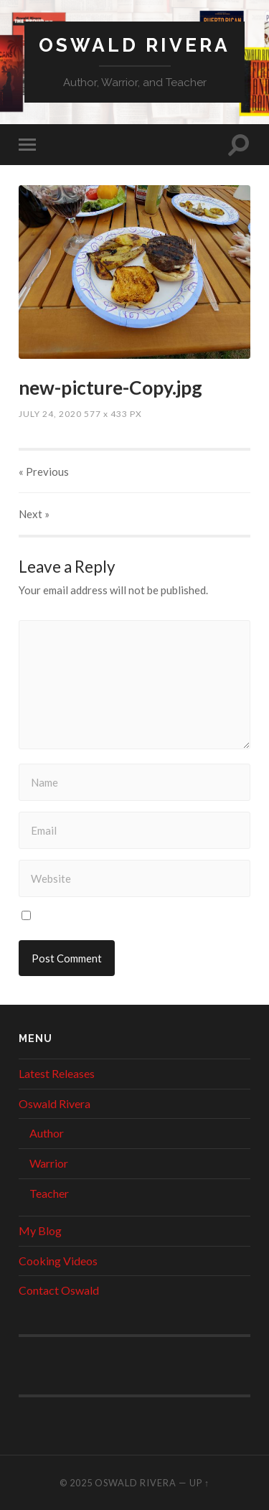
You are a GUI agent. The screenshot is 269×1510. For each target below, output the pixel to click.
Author (46, 1133)
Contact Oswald (59, 1290)
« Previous (44, 471)
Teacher (49, 1193)
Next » (34, 513)
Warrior (48, 1163)
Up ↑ (199, 1482)
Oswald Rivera (134, 45)
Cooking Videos (58, 1260)
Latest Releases (57, 1073)
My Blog (40, 1230)
